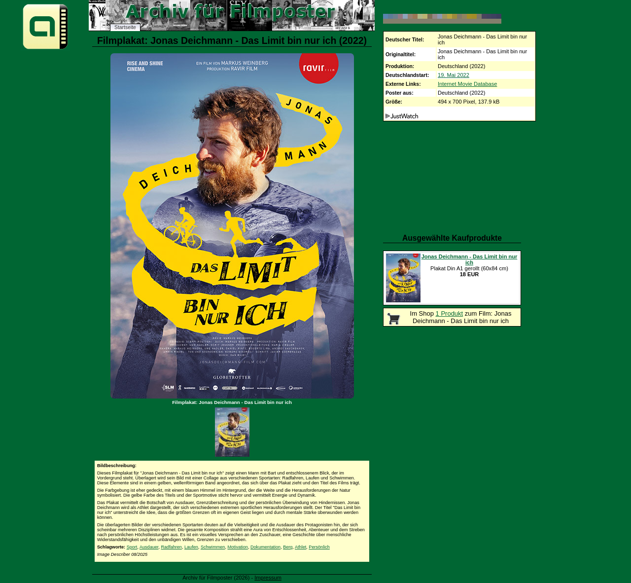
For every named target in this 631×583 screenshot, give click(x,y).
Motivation (237, 547)
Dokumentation (265, 547)
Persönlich (319, 547)
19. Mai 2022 (453, 75)
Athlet (300, 547)
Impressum (267, 578)
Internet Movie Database (467, 84)
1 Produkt (449, 313)
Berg (287, 547)
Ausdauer (149, 547)
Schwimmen (213, 547)
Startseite (125, 27)
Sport (132, 547)
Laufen (191, 547)
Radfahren (171, 547)
